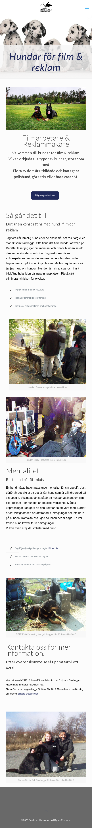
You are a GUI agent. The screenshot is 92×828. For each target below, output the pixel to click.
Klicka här (53, 548)
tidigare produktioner (28, 694)
